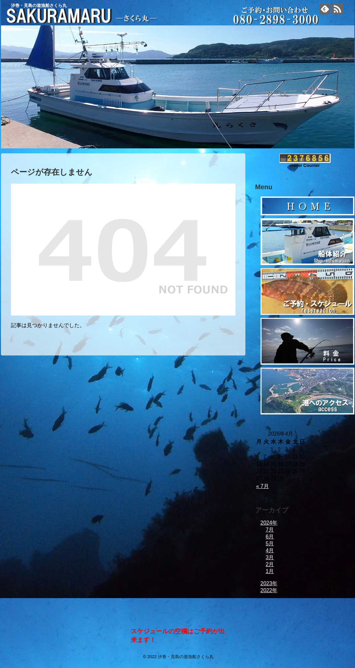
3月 (270, 557)
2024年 (269, 523)
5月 (270, 543)
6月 (270, 536)
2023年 (269, 583)
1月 (270, 571)
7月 (270, 529)
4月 (270, 550)
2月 (270, 564)
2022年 (269, 590)
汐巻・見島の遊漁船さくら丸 (39, 5)
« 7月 (262, 486)
